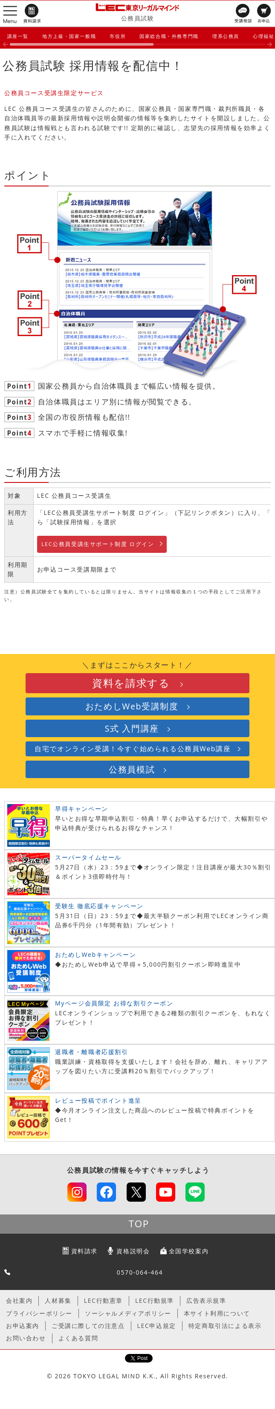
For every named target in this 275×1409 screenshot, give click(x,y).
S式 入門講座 (132, 728)
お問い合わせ (26, 1338)
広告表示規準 (206, 1300)
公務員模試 (132, 769)
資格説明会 (133, 1251)
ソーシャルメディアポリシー (128, 1313)
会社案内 (19, 1300)
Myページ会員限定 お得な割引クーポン (114, 1003)
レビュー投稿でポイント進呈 (98, 1100)
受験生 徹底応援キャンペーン (99, 906)
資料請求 (84, 1251)
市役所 (118, 36)
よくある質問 (78, 1338)
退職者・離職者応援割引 (91, 1052)
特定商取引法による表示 (225, 1326)
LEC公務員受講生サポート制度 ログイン (97, 544)
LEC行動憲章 (103, 1300)
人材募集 (58, 1300)
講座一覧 (18, 36)
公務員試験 (137, 18)
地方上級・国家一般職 (69, 36)
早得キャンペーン (81, 809)
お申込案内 (22, 1326)
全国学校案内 (189, 1251)
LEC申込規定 (156, 1326)
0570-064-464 (140, 1272)
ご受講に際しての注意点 (88, 1326)
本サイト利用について (217, 1313)
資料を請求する (131, 683)
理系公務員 (225, 36)
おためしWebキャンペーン (95, 954)
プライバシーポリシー (39, 1313)
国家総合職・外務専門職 (169, 36)
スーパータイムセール (88, 857)
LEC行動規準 (154, 1300)
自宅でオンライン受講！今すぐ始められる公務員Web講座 (133, 748)
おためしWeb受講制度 (132, 706)
